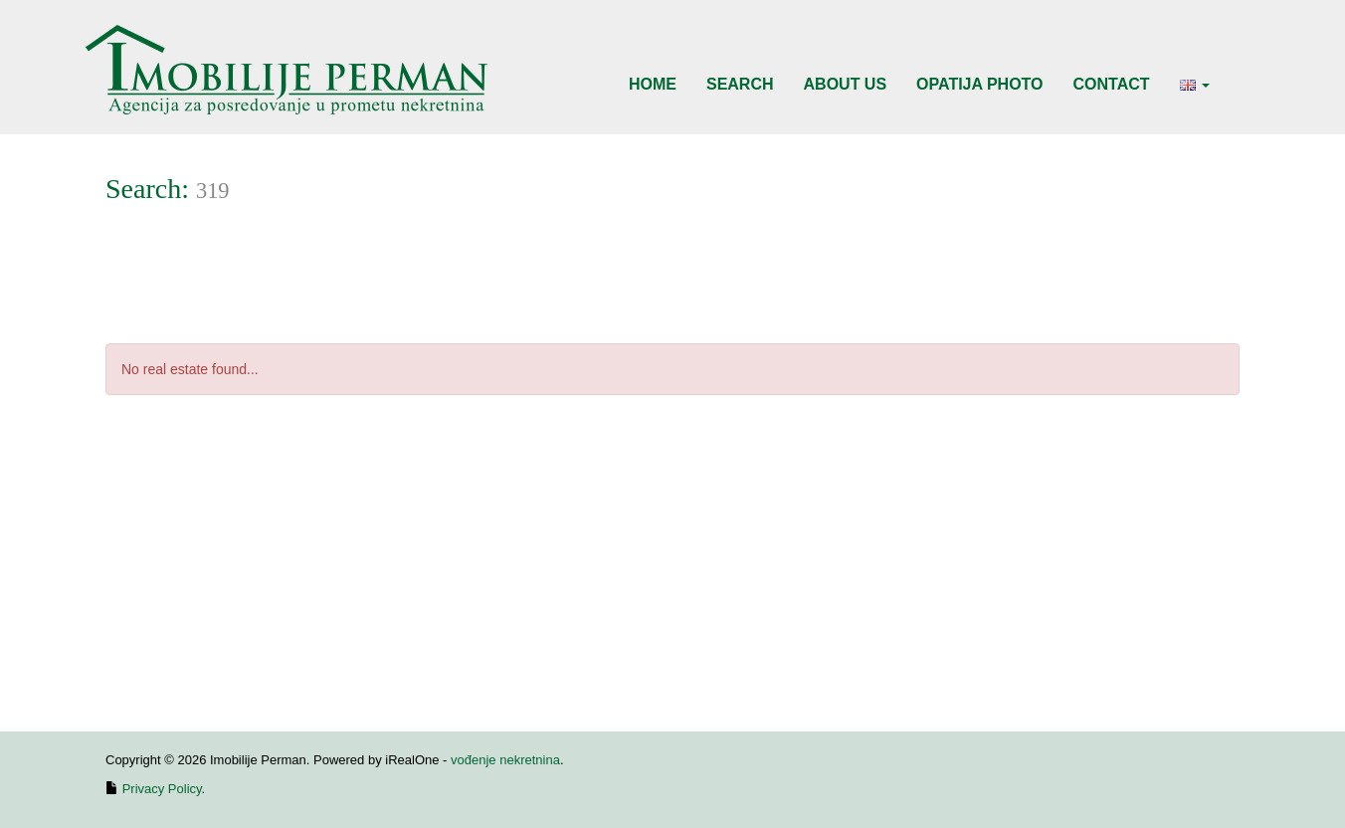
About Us (845, 84)
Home (652, 84)
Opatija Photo (979, 84)
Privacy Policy (162, 788)
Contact (1111, 84)
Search (740, 84)
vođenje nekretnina (505, 759)
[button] (1195, 84)
